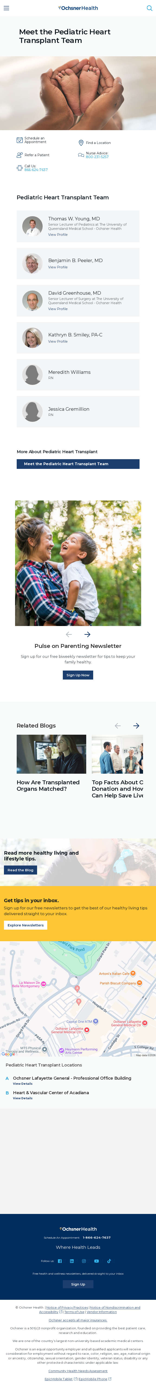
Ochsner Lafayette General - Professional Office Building (72, 1078)
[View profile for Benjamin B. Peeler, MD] (78, 263)
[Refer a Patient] (37, 155)
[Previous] (69, 634)
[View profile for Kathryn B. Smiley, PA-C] (78, 337)
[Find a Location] (98, 143)
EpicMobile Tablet (59, 1379)
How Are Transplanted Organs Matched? (48, 785)
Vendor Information (102, 1312)
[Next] (87, 634)
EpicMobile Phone (93, 1379)
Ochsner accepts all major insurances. (78, 1320)
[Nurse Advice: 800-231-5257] (98, 155)
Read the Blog (20, 870)
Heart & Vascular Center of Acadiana (51, 1092)
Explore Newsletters (26, 925)
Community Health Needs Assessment (78, 1371)
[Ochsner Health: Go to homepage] (78, 7)
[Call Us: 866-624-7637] (37, 168)
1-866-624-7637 (97, 1237)
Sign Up (82, 1284)
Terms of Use (74, 1312)
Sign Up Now (78, 675)
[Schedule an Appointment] (37, 140)
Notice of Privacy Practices (67, 1307)
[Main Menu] (6, 8)
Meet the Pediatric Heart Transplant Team (66, 464)
